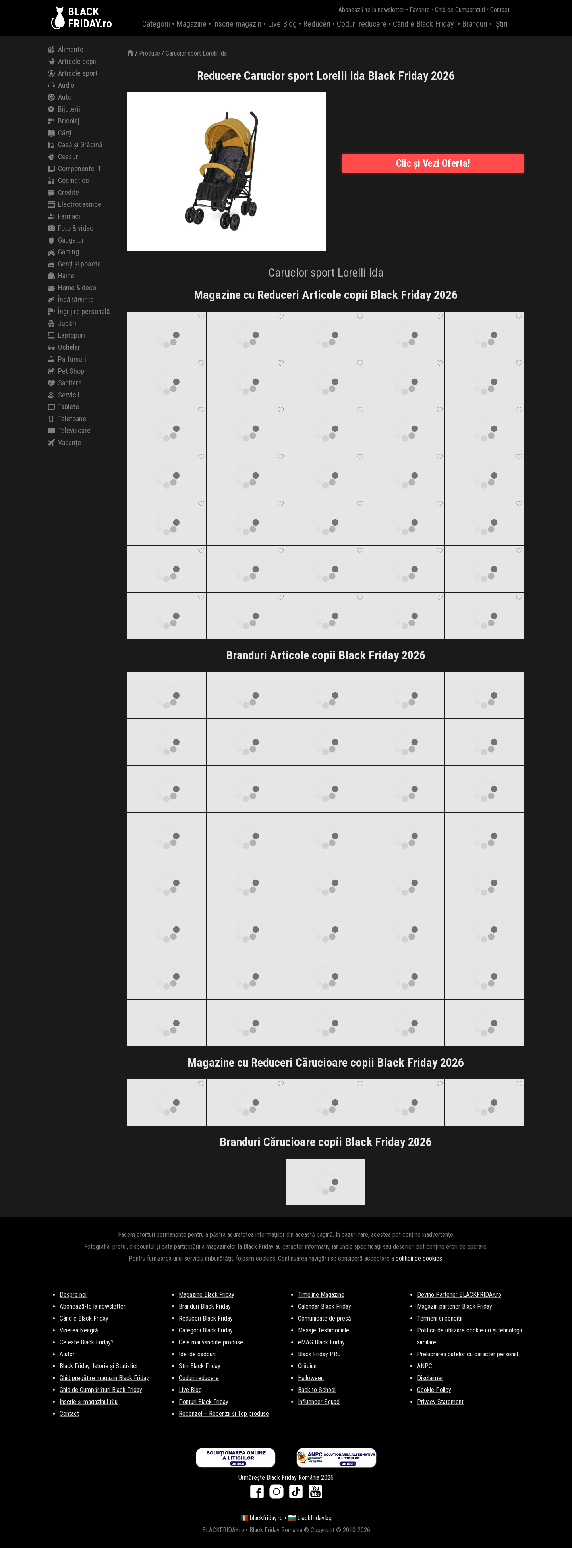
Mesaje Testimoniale (323, 1330)
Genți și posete (74, 264)
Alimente (65, 50)
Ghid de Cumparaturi (460, 9)
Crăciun (307, 1366)
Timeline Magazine (321, 1294)
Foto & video (70, 228)
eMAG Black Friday (321, 1342)
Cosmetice (68, 181)
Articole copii (72, 61)
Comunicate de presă (324, 1318)
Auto (60, 97)
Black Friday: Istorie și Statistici (98, 1366)
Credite (63, 192)
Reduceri (316, 24)
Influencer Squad (319, 1402)
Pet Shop (66, 371)
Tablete (63, 407)
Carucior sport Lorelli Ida (196, 53)
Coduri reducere (361, 24)
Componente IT (74, 169)
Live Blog (282, 24)
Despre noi (73, 1294)
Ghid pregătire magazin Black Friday (104, 1378)
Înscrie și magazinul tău (89, 1402)
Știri (502, 24)
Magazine (191, 24)
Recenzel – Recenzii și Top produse (224, 1413)
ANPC (424, 1366)
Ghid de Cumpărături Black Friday (101, 1390)
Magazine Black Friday (206, 1294)
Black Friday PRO (319, 1354)
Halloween (311, 1378)
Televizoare (69, 431)
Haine (61, 276)
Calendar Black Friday (324, 1306)
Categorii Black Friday (206, 1330)
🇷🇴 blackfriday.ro (261, 1518)
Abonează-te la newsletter (371, 9)
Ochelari (65, 347)
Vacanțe (64, 443)
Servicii (63, 395)
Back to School (317, 1390)
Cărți (60, 133)
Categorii (156, 24)
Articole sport (73, 73)
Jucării (63, 323)
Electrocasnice (74, 204)
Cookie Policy (434, 1390)
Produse (149, 53)
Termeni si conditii (439, 1318)
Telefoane (67, 419)
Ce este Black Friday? (87, 1342)
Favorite (420, 9)
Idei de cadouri (197, 1354)
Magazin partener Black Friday (454, 1306)
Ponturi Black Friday (203, 1402)
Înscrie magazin (237, 24)
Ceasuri (64, 157)
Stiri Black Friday (199, 1366)
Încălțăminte (71, 300)
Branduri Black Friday (205, 1306)
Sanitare (65, 383)
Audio (61, 85)
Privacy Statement (440, 1402)
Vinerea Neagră (79, 1330)
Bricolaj (63, 121)
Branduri (474, 24)
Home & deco (72, 288)
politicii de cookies (419, 1258)
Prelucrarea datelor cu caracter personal (467, 1354)
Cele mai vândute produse (211, 1342)
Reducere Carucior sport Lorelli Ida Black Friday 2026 (326, 76)
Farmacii (65, 216)
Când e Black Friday (423, 24)
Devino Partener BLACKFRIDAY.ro (459, 1294)
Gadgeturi (67, 240)
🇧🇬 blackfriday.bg (310, 1518)
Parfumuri (67, 359)
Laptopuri (66, 335)
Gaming (63, 252)
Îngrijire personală (79, 312)
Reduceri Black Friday (206, 1318)
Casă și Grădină (75, 145)
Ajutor (67, 1354)
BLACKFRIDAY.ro (90, 18)
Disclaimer (430, 1378)
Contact (500, 9)
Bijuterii (64, 109)
